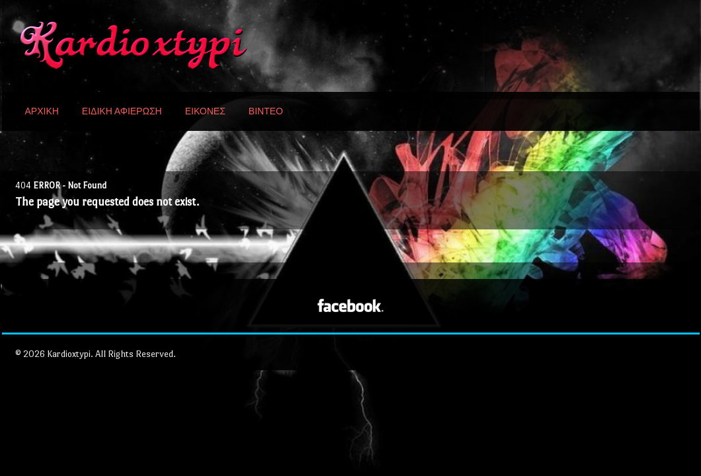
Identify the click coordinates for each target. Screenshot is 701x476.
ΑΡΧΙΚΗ (42, 111)
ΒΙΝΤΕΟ (266, 111)
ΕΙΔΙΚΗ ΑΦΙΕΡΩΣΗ (122, 111)
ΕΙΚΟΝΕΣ (205, 111)
